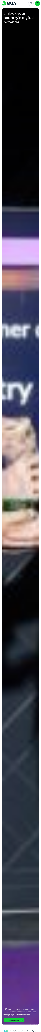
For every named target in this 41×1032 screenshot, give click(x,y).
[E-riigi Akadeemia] (9, 3)
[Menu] (37, 3)
